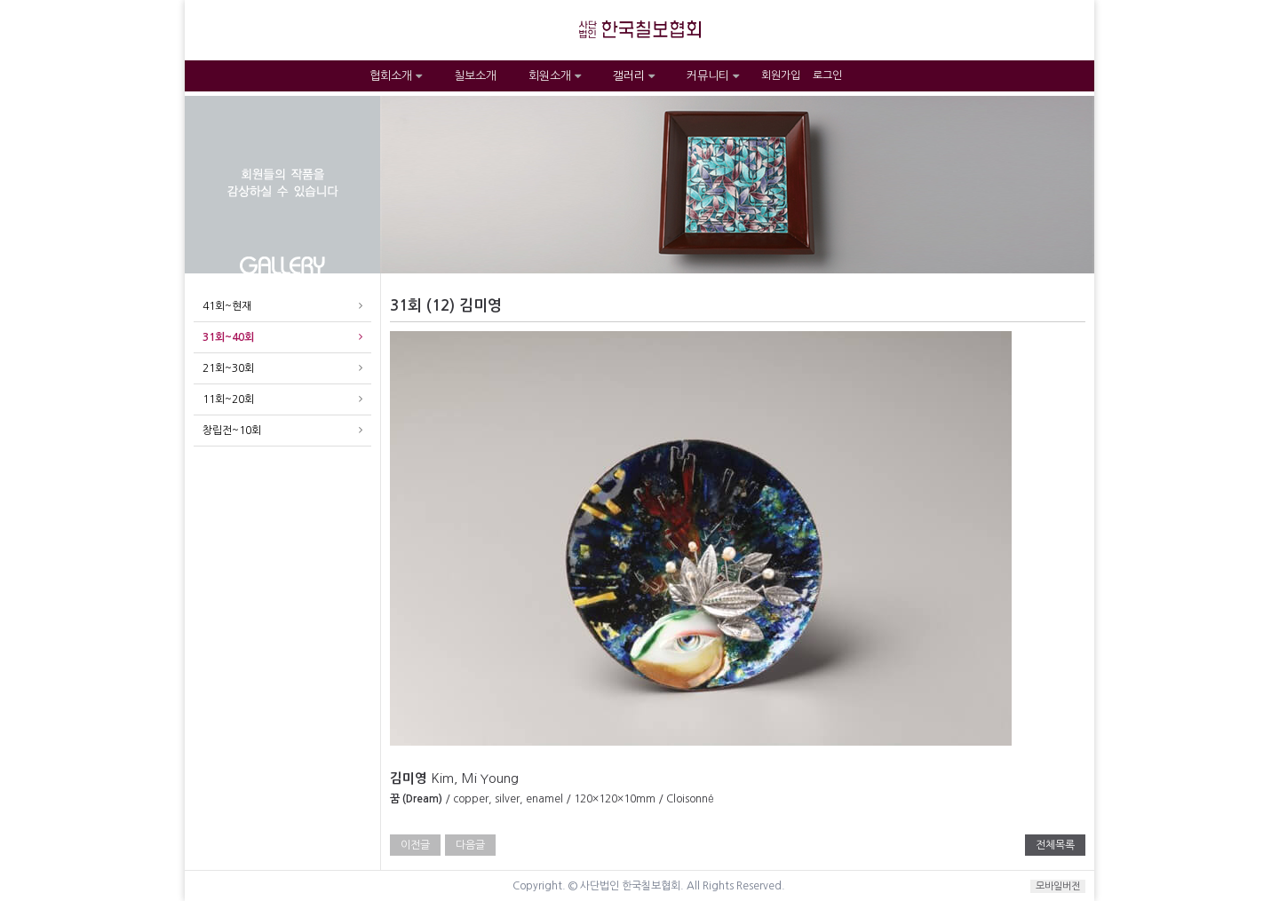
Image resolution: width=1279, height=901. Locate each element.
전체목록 (1055, 845)
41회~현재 (227, 306)
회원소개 (554, 76)
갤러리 (634, 76)
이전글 (415, 845)
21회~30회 (228, 368)
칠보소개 (475, 76)
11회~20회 (228, 399)
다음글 (470, 845)
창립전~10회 (232, 430)
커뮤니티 (713, 76)
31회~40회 (228, 337)
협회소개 (395, 76)
